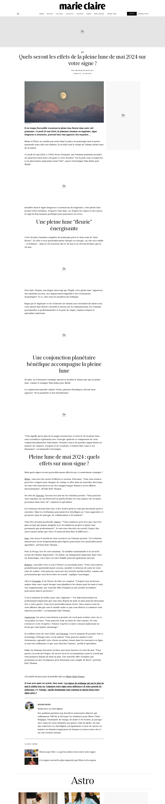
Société (80, 14)
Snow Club (112, 14)
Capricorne (30, 617)
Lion (27, 538)
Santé (88, 14)
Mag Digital (99, 14)
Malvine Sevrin (44, 704)
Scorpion (36, 581)
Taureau (40, 495)
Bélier (27, 479)
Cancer (57, 521)
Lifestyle (70, 14)
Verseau (64, 633)
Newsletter (143, 14)
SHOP (132, 13)
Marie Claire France (75, 676)
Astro (82, 781)
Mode (42, 14)
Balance (28, 564)
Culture (59, 14)
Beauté (50, 14)
